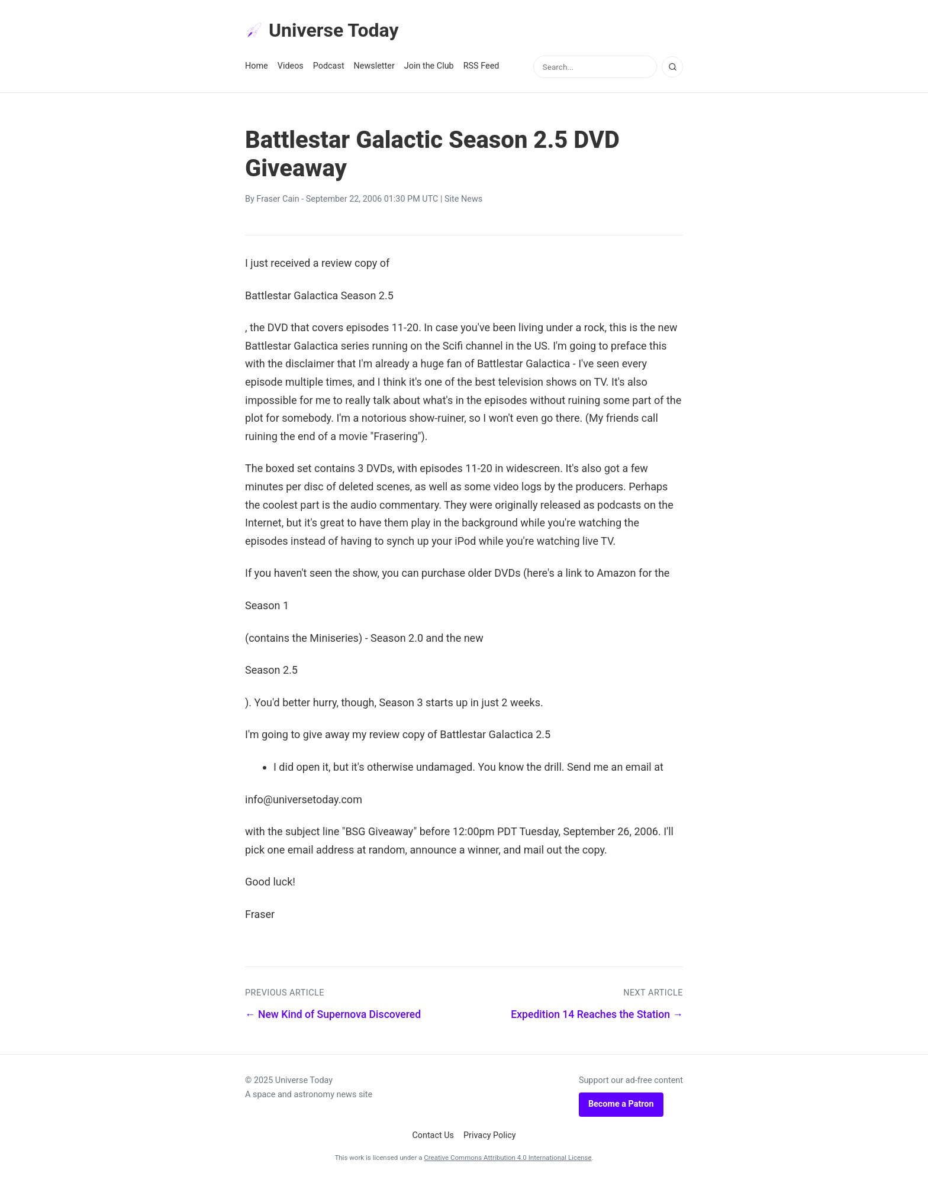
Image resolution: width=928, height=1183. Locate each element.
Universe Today (322, 30)
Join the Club (429, 66)
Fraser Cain (277, 199)
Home (256, 66)
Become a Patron (621, 1104)
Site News (463, 199)
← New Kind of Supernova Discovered (333, 1014)
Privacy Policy (489, 1135)
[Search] (672, 66)
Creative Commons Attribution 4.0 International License (507, 1157)
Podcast (328, 66)
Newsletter (374, 66)
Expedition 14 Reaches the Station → (597, 1014)
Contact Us (433, 1135)
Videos (291, 66)
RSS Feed (481, 66)
